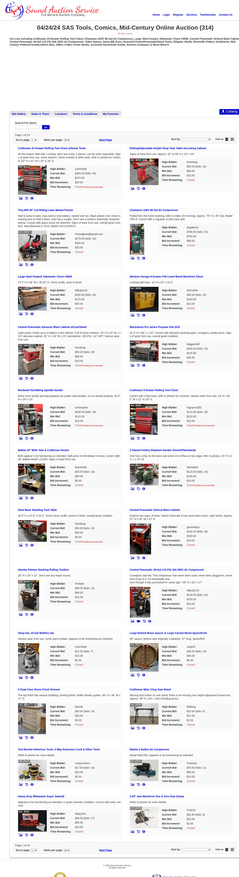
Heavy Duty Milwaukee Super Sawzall (41, 796)
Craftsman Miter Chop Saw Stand (150, 689)
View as (219, 139)
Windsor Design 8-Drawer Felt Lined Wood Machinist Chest (166, 276)
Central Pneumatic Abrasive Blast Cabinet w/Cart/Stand (52, 327)
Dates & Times (40, 113)
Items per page (53, 139)
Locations (61, 113)
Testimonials (208, 14)
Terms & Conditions (85, 113)
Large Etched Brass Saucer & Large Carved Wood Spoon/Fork (168, 633)
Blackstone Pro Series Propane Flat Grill (155, 327)
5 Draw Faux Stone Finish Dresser (39, 689)
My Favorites (111, 113)
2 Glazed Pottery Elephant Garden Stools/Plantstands (163, 450)
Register (178, 14)
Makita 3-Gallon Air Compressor (149, 749)
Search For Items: (26, 122)
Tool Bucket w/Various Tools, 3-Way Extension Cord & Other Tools (59, 749)
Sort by (175, 139)
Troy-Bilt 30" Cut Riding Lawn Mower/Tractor (45, 210)
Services (191, 14)
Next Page (105, 139)
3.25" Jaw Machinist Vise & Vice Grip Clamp (157, 796)
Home (156, 14)
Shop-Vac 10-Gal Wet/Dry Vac (36, 633)
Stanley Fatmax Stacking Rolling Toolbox (43, 569)
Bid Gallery (19, 113)
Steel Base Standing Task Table (37, 509)
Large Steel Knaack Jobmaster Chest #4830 (45, 276)
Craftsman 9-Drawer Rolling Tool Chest (154, 390)
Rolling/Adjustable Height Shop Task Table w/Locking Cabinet (168, 148)
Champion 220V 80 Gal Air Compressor (154, 210)
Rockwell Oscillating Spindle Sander (40, 390)
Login (166, 14)
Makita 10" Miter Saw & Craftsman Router (43, 450)
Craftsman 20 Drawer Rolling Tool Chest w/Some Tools (52, 148)
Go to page (22, 139)
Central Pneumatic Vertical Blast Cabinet (155, 509)
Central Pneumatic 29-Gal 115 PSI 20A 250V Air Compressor (167, 569)
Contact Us (225, 14)
